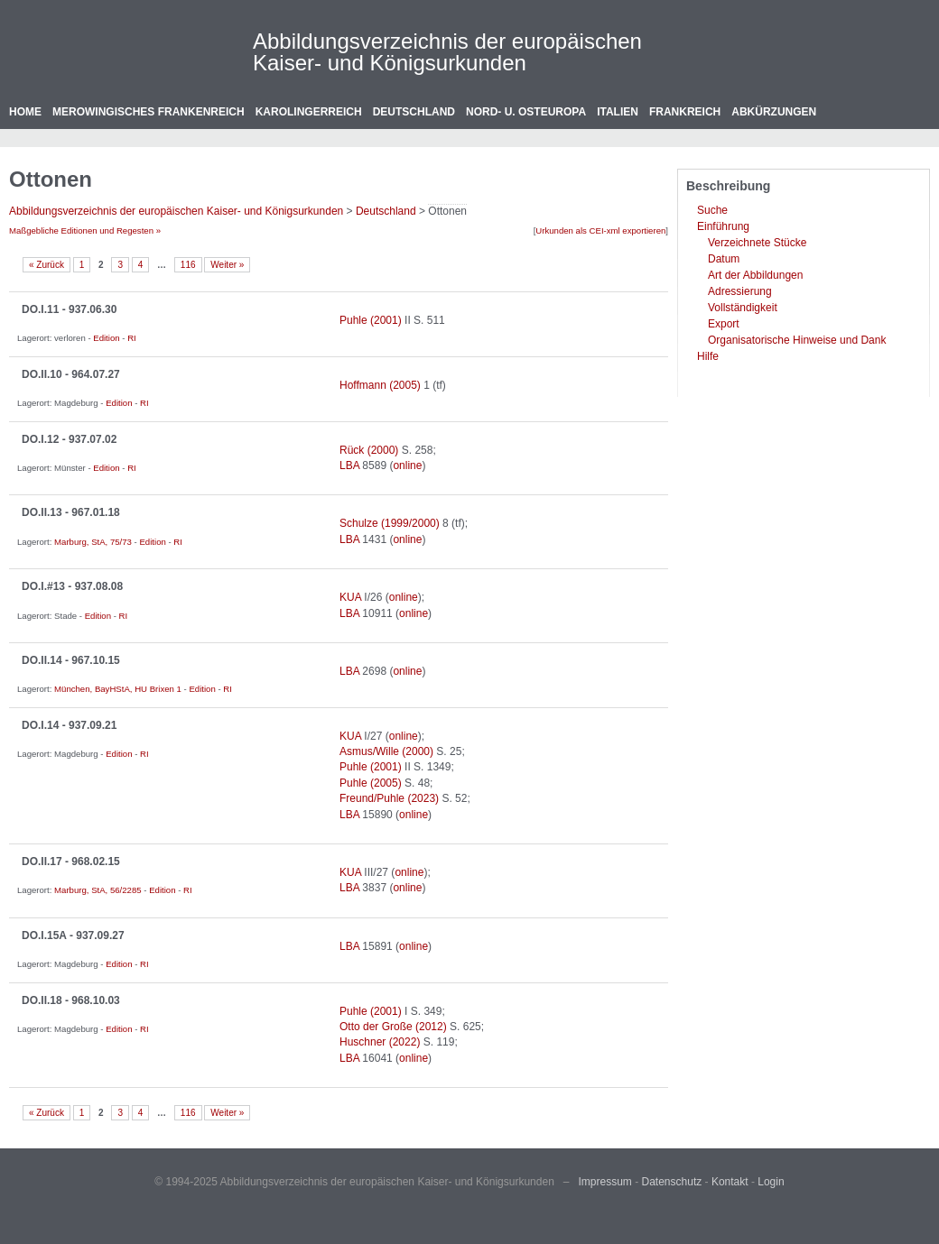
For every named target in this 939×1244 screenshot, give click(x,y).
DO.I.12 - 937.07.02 (69, 439)
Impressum (605, 1181)
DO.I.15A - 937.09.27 (73, 935)
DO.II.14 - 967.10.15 (71, 660)
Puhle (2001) (370, 320)
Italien (617, 112)
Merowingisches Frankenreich (148, 112)
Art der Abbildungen (755, 275)
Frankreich (685, 112)
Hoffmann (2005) (380, 385)
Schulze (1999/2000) (389, 523)
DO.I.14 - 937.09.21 (69, 725)
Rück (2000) (368, 450)
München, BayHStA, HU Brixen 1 (117, 689)
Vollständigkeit (742, 307)
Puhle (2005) (370, 783)
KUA (350, 597)
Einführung (723, 226)
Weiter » (227, 265)
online (407, 465)
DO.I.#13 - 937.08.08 (72, 586)
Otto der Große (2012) (393, 1026)
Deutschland (414, 112)
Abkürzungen (773, 112)
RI (131, 338)
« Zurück (46, 265)
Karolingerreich (309, 112)
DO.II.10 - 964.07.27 (71, 374)
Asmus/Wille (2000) (386, 751)
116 (188, 265)
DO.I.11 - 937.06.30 (69, 309)
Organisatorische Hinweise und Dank (797, 340)
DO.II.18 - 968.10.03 (71, 1000)
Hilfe (708, 356)
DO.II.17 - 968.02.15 (71, 861)
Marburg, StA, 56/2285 (98, 890)
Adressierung (740, 291)
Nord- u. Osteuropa (526, 112)
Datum (723, 259)
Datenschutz (672, 1181)
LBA (349, 465)
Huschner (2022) (379, 1042)
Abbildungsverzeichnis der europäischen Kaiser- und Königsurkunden (447, 52)
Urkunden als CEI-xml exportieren (600, 230)
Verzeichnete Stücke (757, 242)
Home (25, 112)
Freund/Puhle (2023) (389, 798)
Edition (106, 338)
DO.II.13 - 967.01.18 (71, 512)
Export (723, 324)
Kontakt (729, 1181)
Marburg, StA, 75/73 (93, 542)
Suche (712, 210)
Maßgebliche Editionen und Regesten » (85, 230)
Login (771, 1181)
